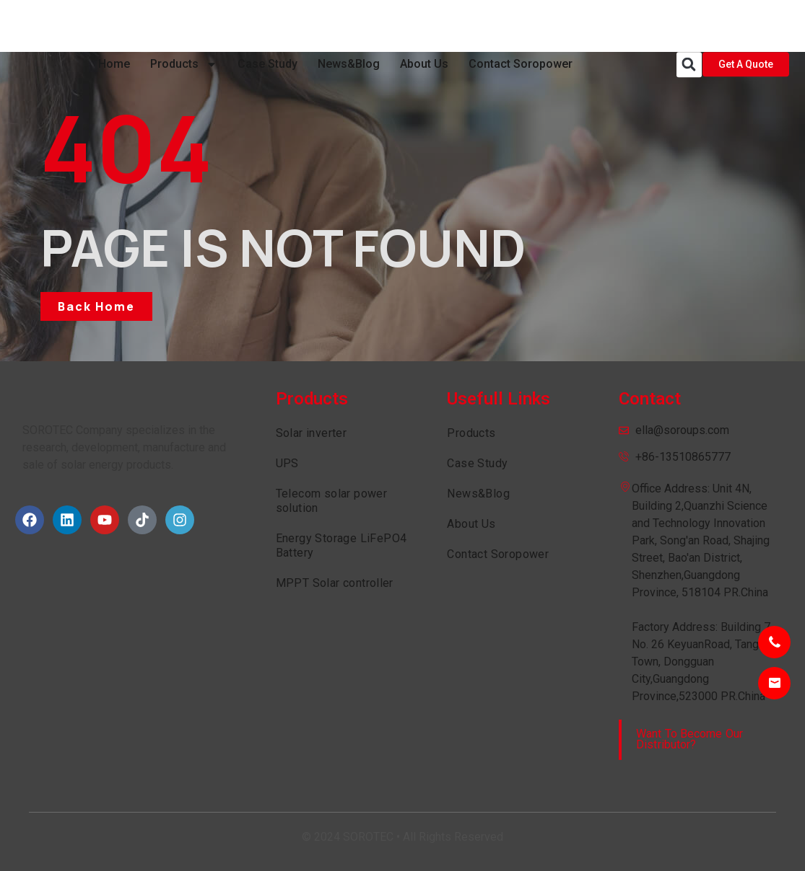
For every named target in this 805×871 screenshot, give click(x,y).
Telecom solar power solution (332, 501)
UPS (287, 463)
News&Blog (349, 25)
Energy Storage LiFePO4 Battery (341, 545)
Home (114, 25)
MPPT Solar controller (334, 583)
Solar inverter (311, 433)
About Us (424, 25)
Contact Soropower (521, 25)
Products (183, 26)
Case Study (267, 25)
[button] (689, 26)
